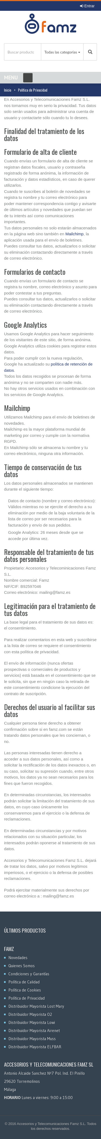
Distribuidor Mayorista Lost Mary (36, 1006)
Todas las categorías (60, 52)
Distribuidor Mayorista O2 (30, 1014)
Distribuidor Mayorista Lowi (31, 1022)
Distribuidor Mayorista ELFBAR (34, 1046)
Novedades (17, 957)
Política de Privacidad (26, 998)
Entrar (87, 6)
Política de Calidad (24, 981)
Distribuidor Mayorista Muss (32, 1038)
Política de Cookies (24, 990)
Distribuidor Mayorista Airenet (34, 1030)
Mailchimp (74, 234)
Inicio (7, 90)
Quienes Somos (21, 965)
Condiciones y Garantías (28, 973)
